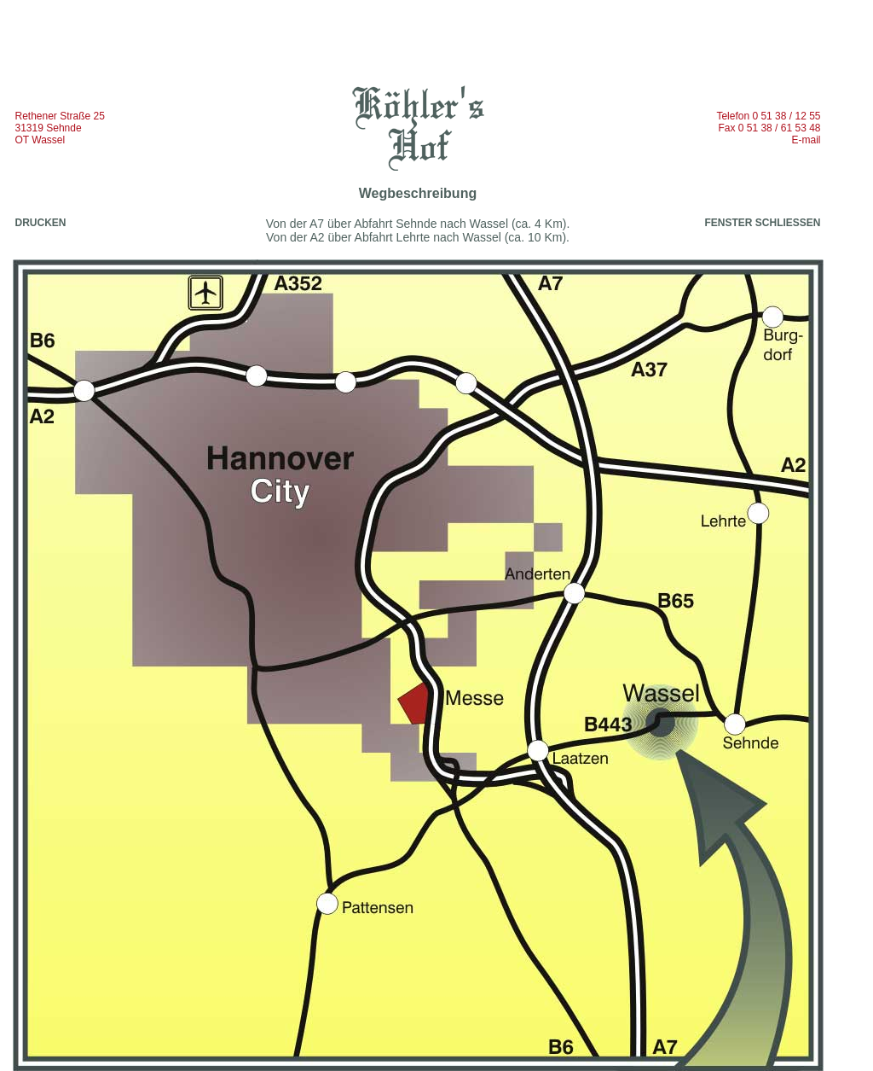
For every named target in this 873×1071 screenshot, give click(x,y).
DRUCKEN (40, 223)
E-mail (805, 140)
